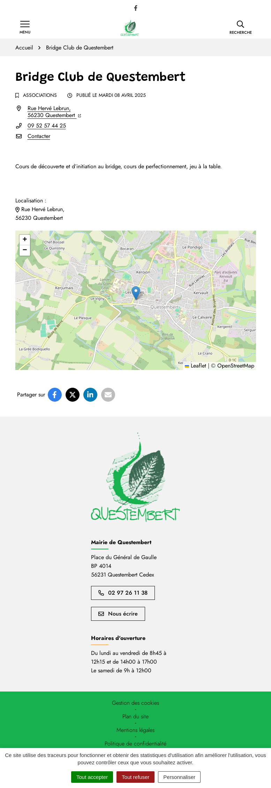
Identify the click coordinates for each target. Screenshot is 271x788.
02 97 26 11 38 (123, 593)
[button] (240, 27)
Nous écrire (118, 614)
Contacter (39, 136)
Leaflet (195, 366)
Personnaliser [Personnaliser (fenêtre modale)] (179, 777)
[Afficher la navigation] (25, 28)
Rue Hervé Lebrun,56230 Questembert (54, 111)
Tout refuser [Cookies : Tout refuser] (135, 777)
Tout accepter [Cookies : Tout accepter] (92, 777)
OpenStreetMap (235, 366)
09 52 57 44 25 (47, 126)
